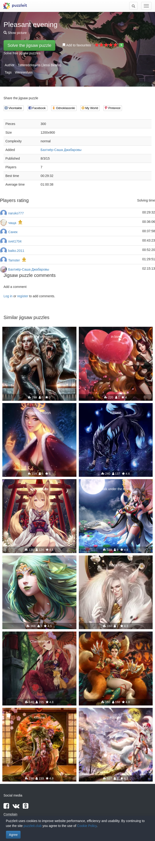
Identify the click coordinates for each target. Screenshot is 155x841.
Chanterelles (39, 641)
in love (115, 336)
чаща (12, 223)
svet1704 (15, 241)
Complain (10, 814)
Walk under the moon (115, 489)
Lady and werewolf (39, 336)
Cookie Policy (87, 826)
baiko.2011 (16, 251)
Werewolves (24, 72)
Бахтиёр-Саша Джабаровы (61, 150)
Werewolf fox (39, 489)
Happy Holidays (39, 413)
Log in (8, 296)
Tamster (14, 260)
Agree (13, 835)
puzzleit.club (33, 826)
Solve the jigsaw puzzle (29, 45)
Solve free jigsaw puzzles (22, 53)
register (22, 296)
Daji (115, 641)
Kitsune (115, 413)
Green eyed (39, 565)
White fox (115, 565)
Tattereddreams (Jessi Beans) (39, 65)
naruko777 (16, 213)
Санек (13, 232)
